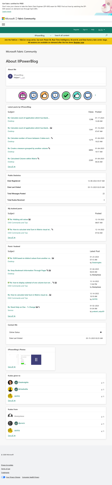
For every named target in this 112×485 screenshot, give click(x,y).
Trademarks (5, 472)
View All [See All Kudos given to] (12, 400)
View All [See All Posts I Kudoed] (12, 316)
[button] (13, 360)
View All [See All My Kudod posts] (12, 237)
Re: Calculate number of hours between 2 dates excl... (29, 138)
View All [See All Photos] (12, 367)
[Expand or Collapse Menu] (3, 24)
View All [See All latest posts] (12, 166)
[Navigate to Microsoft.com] (8, 18)
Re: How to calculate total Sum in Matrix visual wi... (30, 229)
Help (92, 29)
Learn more (6, 11)
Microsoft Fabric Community (21, 51)
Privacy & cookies (7, 465)
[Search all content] (81, 35)
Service (10, 310)
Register (76, 29)
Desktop (11, 121)
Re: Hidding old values (19, 219)
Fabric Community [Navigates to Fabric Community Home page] (26, 18)
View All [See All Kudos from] (12, 435)
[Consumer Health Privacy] (30, 477)
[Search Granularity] (43, 35)
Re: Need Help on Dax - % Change (22, 307)
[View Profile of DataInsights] (96, 262)
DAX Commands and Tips (18, 222)
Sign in (85, 29)
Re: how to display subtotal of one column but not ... (31, 282)
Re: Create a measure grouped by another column (28, 148)
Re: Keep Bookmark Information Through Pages (27, 270)
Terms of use (5, 469)
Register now (79, 42)
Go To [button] (100, 30)
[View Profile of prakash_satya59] (98, 311)
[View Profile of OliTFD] (94, 299)
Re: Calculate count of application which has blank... (29, 118)
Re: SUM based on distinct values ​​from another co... (31, 258)
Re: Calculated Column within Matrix (22, 158)
